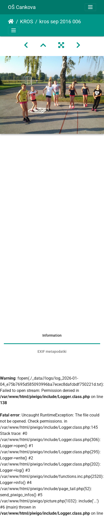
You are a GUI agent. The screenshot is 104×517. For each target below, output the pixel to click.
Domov (11, 21)
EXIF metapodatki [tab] (52, 351)
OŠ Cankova (22, 7)
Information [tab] (52, 335)
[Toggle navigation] (90, 7)
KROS (26, 21)
